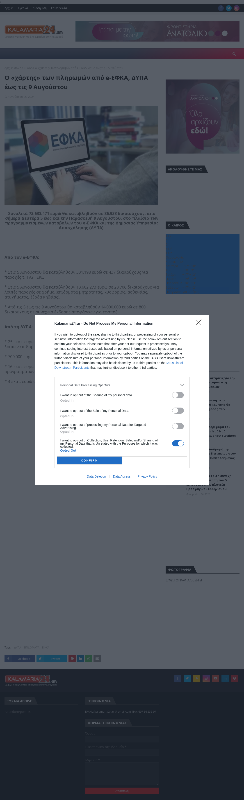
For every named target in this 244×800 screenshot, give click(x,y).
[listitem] (122, 385)
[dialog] (122, 400)
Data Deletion (96, 476)
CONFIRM (89, 460)
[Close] (200, 324)
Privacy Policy (147, 476)
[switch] (178, 395)
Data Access (121, 476)
